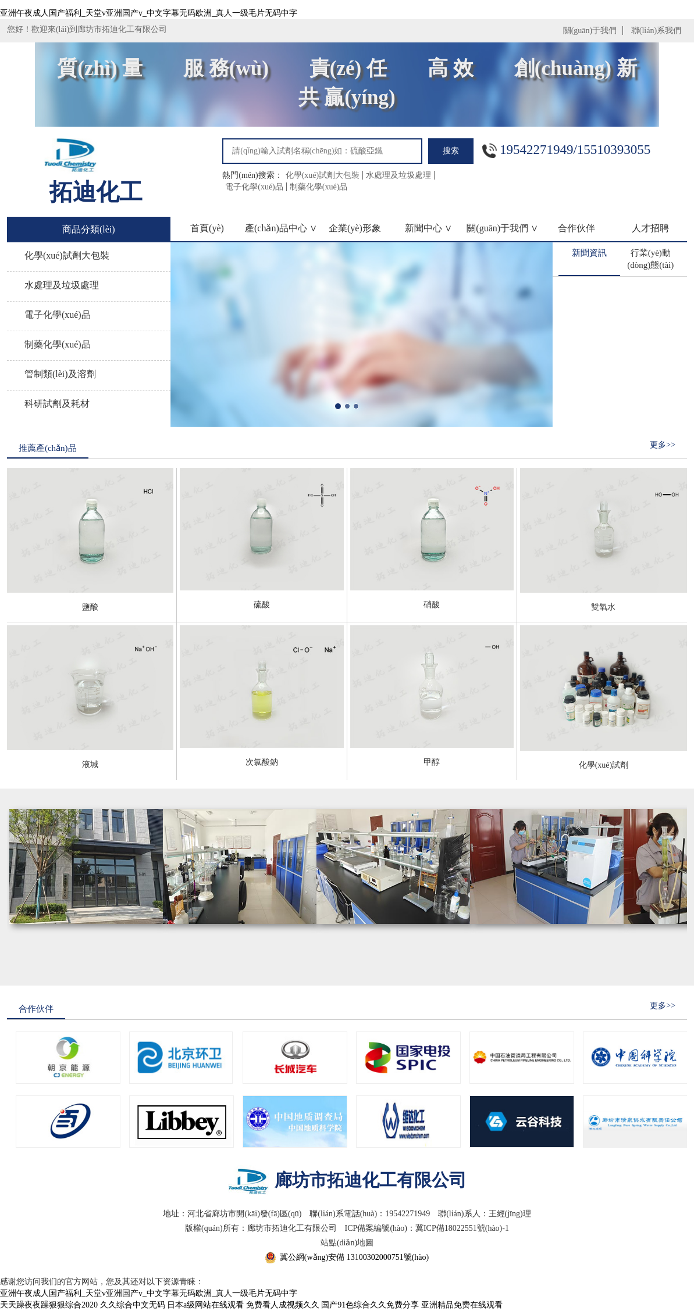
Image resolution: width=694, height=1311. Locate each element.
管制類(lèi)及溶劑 (60, 374)
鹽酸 (90, 607)
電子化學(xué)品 (254, 186)
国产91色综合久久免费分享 (370, 1305)
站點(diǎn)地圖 (347, 1242)
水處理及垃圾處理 (398, 175)
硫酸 (262, 604)
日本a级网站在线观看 (205, 1305)
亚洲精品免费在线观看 (462, 1305)
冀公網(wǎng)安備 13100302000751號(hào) (354, 1257)
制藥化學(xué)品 (319, 186)
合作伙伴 (576, 228)
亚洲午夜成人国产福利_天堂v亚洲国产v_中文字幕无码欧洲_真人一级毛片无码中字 (148, 13)
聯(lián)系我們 (656, 30)
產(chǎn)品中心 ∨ (281, 228)
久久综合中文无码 (132, 1305)
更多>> (662, 444)
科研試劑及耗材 (57, 404)
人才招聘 (650, 228)
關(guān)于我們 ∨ (502, 228)
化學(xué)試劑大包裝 (323, 175)
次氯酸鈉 (261, 762)
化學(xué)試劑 (604, 765)
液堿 (90, 764)
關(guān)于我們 (590, 30)
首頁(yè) (207, 228)
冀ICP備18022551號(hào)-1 (462, 1228)
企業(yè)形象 (355, 228)
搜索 (451, 150)
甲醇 (431, 762)
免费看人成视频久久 (282, 1305)
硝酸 (431, 604)
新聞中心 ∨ (428, 228)
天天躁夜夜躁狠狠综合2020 (49, 1305)
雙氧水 (603, 607)
